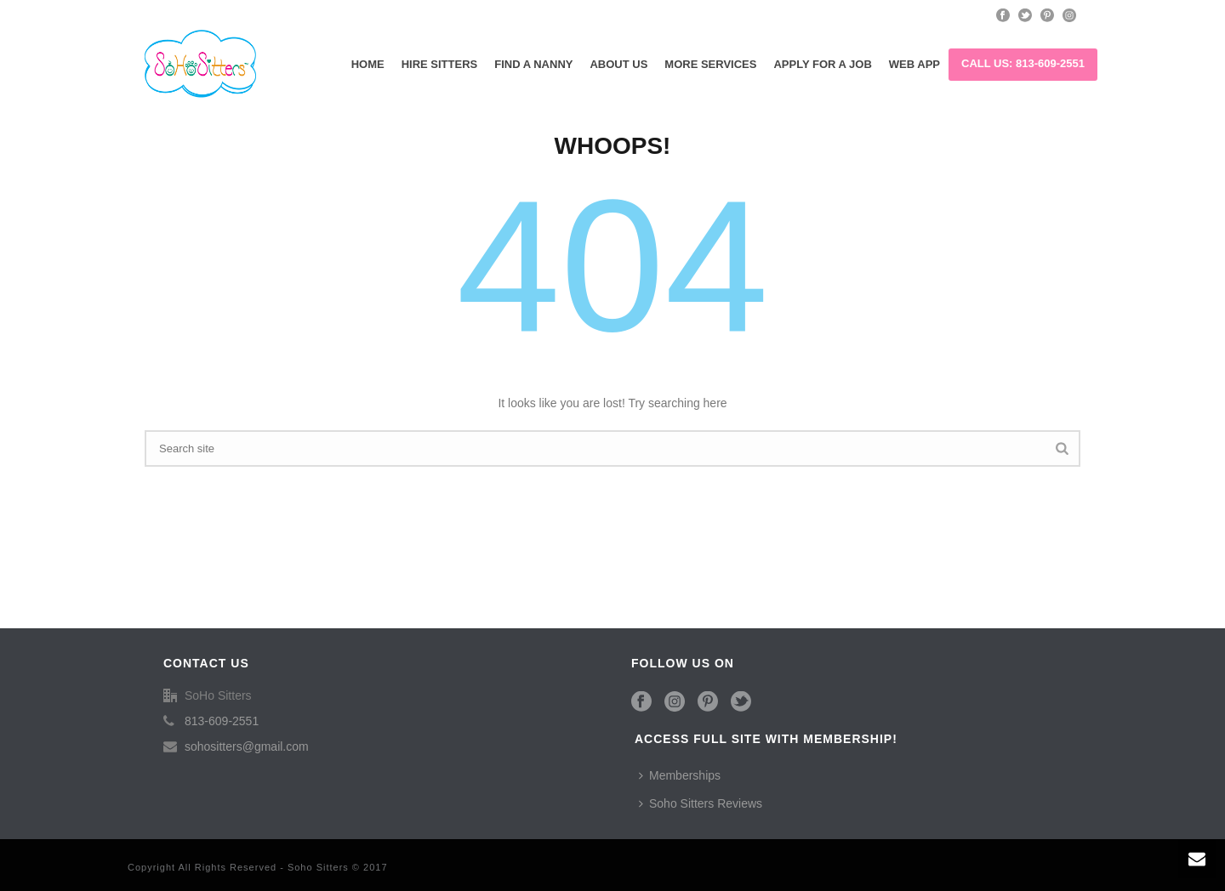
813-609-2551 (222, 721)
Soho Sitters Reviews (700, 803)
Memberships (680, 775)
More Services (710, 64)
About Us (618, 64)
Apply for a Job (822, 64)
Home (368, 64)
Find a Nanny (533, 64)
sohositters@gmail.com (247, 746)
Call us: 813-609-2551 (1023, 63)
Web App (914, 64)
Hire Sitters (440, 64)
